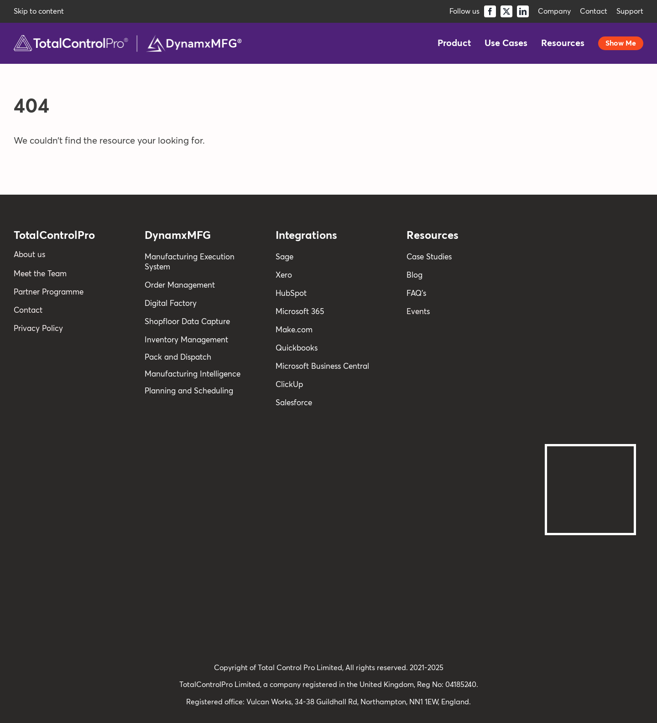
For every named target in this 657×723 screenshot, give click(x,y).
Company (554, 11)
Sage (284, 257)
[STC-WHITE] (590, 343)
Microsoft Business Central (322, 367)
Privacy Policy (38, 329)
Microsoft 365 (300, 312)
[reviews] (590, 228)
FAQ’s (416, 294)
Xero (284, 275)
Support (629, 11)
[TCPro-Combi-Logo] (128, 39)
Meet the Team (40, 274)
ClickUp (289, 385)
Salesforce (294, 403)
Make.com (294, 330)
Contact (593, 11)
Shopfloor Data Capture (187, 322)
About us (29, 255)
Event (417, 312)
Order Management (180, 285)
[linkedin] (523, 11)
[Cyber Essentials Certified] (590, 553)
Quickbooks (297, 348)
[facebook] (490, 11)
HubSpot (291, 294)
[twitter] (506, 11)
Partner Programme (48, 292)
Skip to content (39, 11)
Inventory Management (186, 340)
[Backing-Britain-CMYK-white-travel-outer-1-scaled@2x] (590, 450)
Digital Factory (171, 304)
